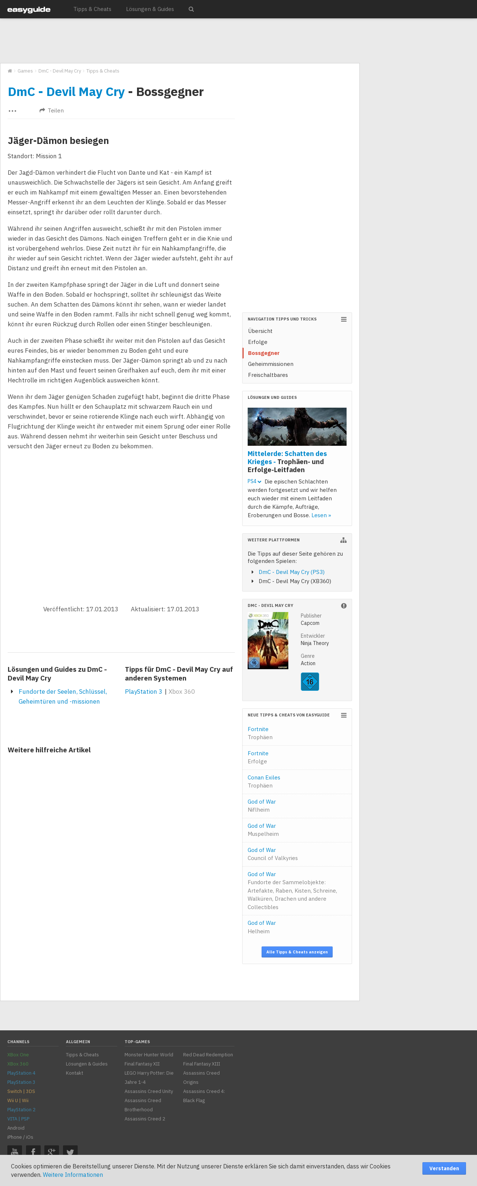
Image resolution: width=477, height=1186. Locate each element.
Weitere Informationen (73, 1174)
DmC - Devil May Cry (66, 91)
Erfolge (257, 341)
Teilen (52, 110)
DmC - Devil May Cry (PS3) (292, 571)
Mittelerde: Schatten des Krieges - (287, 461)
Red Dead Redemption (208, 1055)
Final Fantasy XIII (201, 1064)
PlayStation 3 (143, 691)
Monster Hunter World (149, 1055)
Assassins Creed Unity (149, 1091)
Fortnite (260, 733)
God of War (262, 805)
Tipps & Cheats (92, 8)
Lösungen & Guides (150, 8)
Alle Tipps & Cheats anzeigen (297, 952)
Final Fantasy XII (142, 1064)
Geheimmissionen (270, 363)
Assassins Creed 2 (145, 1119)
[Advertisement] (179, 41)
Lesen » (321, 515)
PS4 (254, 481)
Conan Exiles (264, 781)
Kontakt (74, 1073)
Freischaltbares (268, 374)
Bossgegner (264, 352)
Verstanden (444, 1168)
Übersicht (260, 330)
